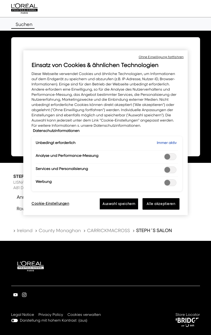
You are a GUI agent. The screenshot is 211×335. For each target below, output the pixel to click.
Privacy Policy (50, 315)
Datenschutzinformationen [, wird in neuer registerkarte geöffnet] (56, 131)
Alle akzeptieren (161, 204)
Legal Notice (22, 315)
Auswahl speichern (118, 204)
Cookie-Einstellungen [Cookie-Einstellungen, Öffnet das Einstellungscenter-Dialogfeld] (50, 203)
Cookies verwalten (84, 315)
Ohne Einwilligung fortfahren (161, 57)
